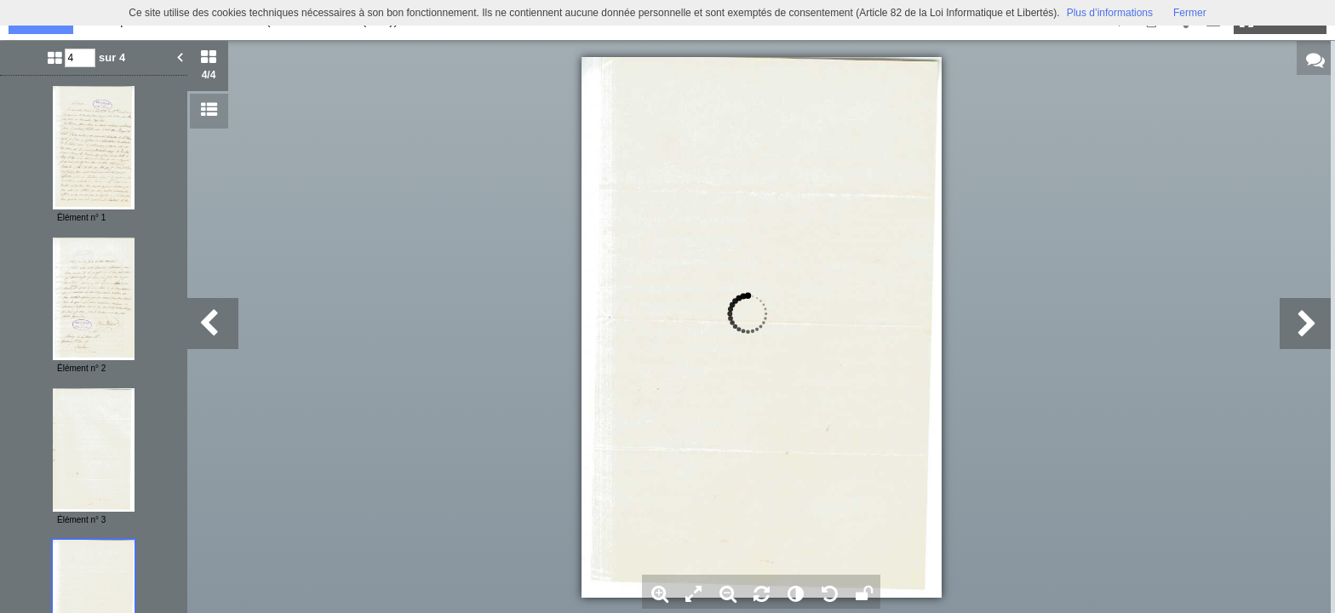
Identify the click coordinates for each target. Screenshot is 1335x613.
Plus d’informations (1110, 13)
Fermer (1189, 13)
